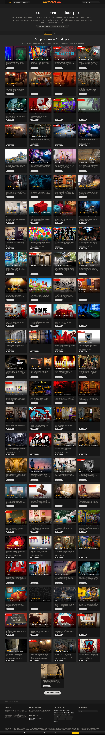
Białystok (56, 712)
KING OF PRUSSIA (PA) (35, 59)
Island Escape (83, 108)
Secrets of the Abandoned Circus (87, 287)
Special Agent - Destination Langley (15, 546)
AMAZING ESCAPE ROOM (91, 85)
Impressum (31, 719)
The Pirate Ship (83, 573)
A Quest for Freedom (37, 367)
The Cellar (10, 650)
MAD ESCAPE (65, 265)
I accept (75, 733)
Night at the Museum (13, 392)
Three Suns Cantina (61, 314)
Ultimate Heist (59, 392)
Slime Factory (83, 521)
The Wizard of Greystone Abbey (52, 674)
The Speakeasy (83, 470)
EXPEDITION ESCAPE (69, 188)
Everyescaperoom (9, 6)
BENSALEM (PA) (82, 162)
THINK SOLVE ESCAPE (67, 213)
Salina (72, 712)
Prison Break (10, 238)
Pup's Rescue (11, 598)
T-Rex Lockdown (60, 623)
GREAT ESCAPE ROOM (69, 110)
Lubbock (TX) (63, 714)
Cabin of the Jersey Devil (38, 108)
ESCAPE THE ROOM (91, 316)
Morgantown (69, 717)
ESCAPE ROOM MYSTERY (19, 59)
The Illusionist (83, 133)
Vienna (55, 721)
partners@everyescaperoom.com (36, 718)
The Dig (81, 418)
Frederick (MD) (61, 719)
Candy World (35, 288)
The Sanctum (59, 58)
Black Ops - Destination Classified (86, 263)
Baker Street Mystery (61, 186)
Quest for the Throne (61, 418)
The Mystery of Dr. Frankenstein (88, 212)
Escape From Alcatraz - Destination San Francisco (14, 340)
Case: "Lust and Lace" (37, 444)
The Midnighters (59, 444)
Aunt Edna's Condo (36, 521)
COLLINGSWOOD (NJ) (59, 110)
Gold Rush (82, 367)
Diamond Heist (35, 339)
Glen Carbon (62, 710)
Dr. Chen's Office (60, 547)
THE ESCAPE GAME (44, 59)
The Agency (58, 495)
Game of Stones (36, 135)
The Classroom (11, 521)
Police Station (59, 339)
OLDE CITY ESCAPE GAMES (44, 368)
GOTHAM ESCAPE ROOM (44, 136)
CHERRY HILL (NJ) (10, 59)
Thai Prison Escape (60, 573)
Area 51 (9, 58)
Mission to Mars (83, 495)
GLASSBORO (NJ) (34, 109)
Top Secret (82, 83)
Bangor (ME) (66, 712)
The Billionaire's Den (85, 547)
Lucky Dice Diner (11, 315)
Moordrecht (62, 717)
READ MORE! (10, 68)
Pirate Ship (10, 108)
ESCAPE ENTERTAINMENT (68, 85)
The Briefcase (11, 624)
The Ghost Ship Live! (37, 315)
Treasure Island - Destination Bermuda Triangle (88, 185)
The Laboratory (11, 212)
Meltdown (82, 315)
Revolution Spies (36, 83)
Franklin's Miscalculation (86, 624)
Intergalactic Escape (61, 133)
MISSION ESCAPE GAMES (92, 394)
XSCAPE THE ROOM (64, 59)
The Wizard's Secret (37, 392)
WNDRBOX (90, 59)
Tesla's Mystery (11, 133)
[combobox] (91, 2)
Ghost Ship (34, 648)
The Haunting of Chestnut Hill (63, 597)
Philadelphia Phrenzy (37, 573)
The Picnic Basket (84, 58)
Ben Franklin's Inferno (13, 571)
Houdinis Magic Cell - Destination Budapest (13, 288)
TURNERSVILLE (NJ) (58, 213)
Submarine (10, 159)
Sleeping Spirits (35, 186)
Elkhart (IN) (56, 717)
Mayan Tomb (59, 650)
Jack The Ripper (11, 83)
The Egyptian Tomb (85, 444)
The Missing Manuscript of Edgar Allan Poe (63, 288)
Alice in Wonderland (13, 264)
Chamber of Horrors (13, 186)
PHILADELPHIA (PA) (82, 59)
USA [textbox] (81, 711)
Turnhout (56, 710)
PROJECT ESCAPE (92, 239)
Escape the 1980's (60, 159)
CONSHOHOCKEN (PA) (83, 239)
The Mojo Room (59, 238)
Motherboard (83, 341)
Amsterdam (56, 714)
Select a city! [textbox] (87, 2)
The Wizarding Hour (85, 648)
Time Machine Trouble (37, 417)
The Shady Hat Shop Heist (38, 623)
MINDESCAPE (17, 85)
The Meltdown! (59, 367)
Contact (31, 721)
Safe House (10, 367)
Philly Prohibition (60, 83)
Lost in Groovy (35, 236)
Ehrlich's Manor (11, 444)
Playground (34, 58)
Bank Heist (34, 264)
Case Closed (34, 495)
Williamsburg (69, 719)
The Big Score (83, 238)
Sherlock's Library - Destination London (88, 160)
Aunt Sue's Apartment (61, 212)
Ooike (68, 710)
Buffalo (61, 712)
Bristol (55, 719)
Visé (69, 714)
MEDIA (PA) (57, 59)
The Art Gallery (35, 547)
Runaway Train (59, 264)
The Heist (57, 470)
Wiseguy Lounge (36, 211)
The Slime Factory (60, 109)
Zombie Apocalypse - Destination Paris (37, 469)
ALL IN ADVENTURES (90, 162)
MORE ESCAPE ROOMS (52, 693)
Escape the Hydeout (85, 392)
